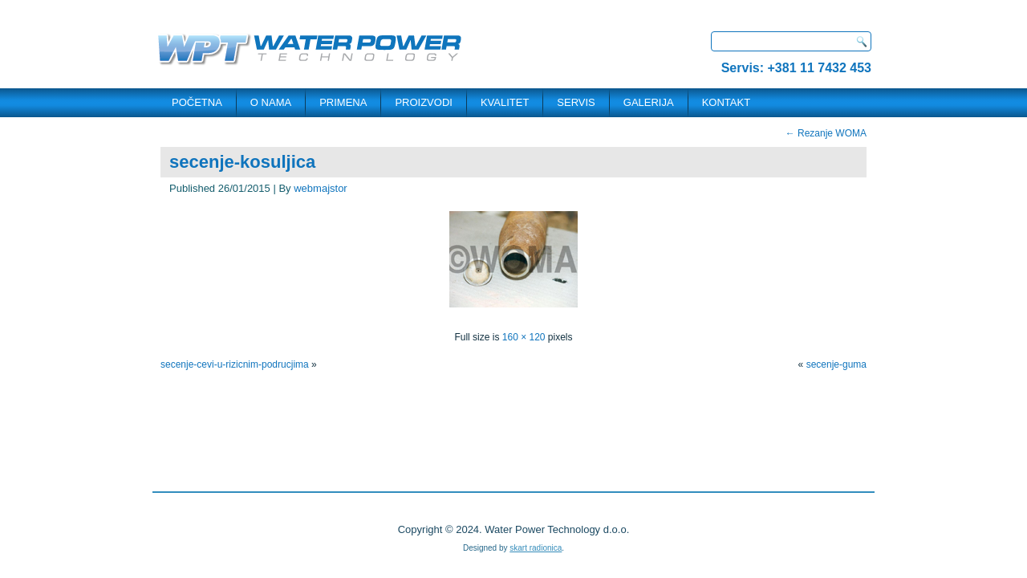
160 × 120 (524, 337)
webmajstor (320, 188)
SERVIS (576, 102)
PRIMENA (343, 102)
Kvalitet (505, 102)
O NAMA (270, 102)
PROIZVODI (424, 102)
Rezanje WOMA (826, 133)
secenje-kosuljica (242, 162)
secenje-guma (836, 364)
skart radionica (535, 547)
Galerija (648, 102)
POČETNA (197, 102)
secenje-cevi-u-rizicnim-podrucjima (234, 364)
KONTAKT (726, 102)
